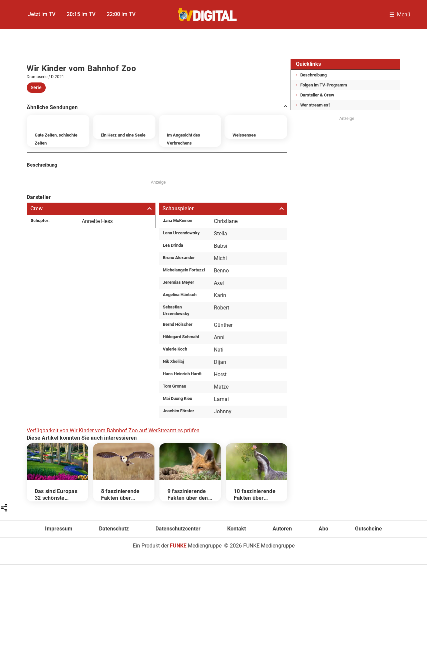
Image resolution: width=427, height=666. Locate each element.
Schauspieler (223, 249)
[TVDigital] (207, 14)
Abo (323, 570)
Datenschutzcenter (177, 570)
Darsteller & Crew (317, 94)
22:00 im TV (121, 14)
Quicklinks (308, 64)
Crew (91, 249)
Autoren (282, 570)
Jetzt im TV (41, 14)
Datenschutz (114, 570)
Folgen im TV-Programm (323, 84)
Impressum (58, 570)
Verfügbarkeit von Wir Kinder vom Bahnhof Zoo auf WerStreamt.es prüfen (113, 471)
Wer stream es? (315, 104)
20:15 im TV (81, 14)
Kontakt (236, 570)
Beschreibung (313, 74)
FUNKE (178, 587)
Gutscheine (368, 570)
